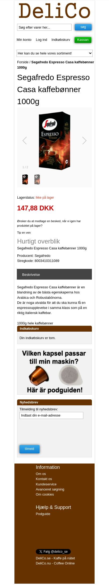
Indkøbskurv (61, 40)
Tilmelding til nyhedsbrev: (39, 409)
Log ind (41, 40)
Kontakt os (44, 479)
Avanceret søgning (50, 489)
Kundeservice (46, 484)
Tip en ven (24, 232)
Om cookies (45, 494)
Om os (41, 474)
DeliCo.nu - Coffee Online (55, 563)
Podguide (43, 514)
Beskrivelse (31, 275)
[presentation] (54, 430)
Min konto (24, 40)
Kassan (83, 40)
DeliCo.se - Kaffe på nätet (55, 558)
